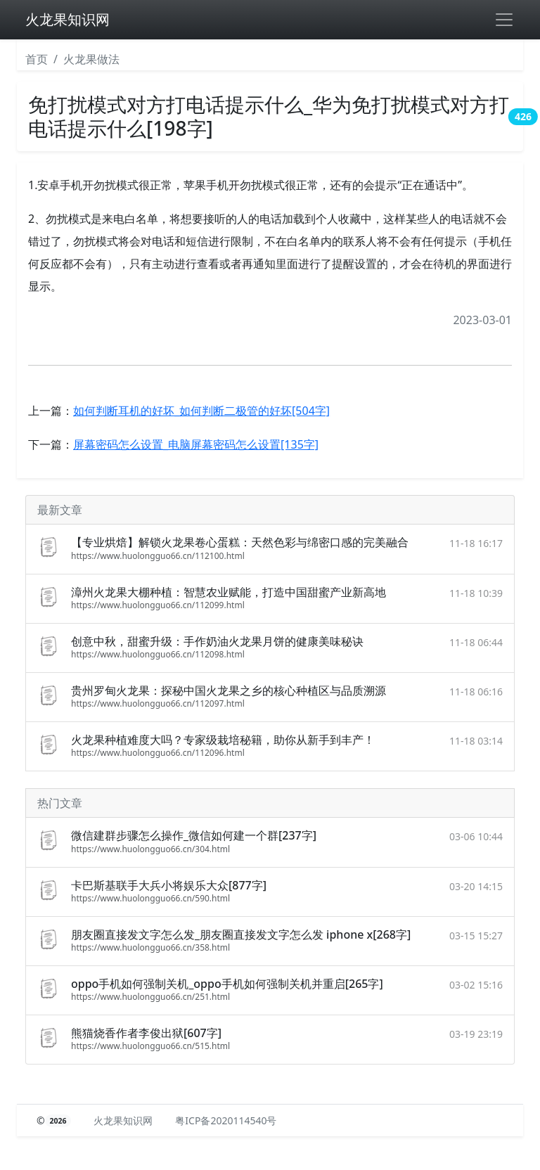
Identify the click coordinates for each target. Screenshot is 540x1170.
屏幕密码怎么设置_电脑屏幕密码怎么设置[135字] (196, 444)
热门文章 (59, 803)
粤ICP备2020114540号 (225, 1120)
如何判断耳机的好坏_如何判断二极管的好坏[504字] (201, 410)
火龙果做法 (91, 59)
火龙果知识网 (67, 19)
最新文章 (59, 510)
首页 (36, 59)
